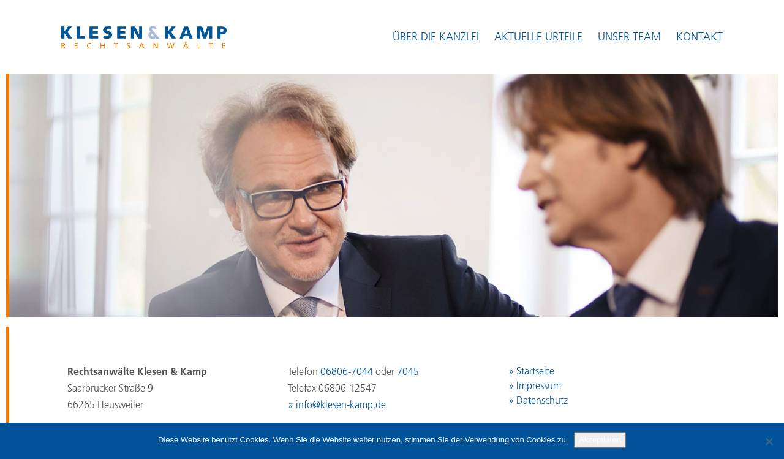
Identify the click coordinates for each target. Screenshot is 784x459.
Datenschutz (542, 400)
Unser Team (629, 37)
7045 (408, 371)
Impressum (538, 385)
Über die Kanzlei (436, 37)
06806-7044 (346, 371)
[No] (769, 441)
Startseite (535, 371)
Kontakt (699, 37)
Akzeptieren (600, 439)
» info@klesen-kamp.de (337, 404)
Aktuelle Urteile (538, 37)
